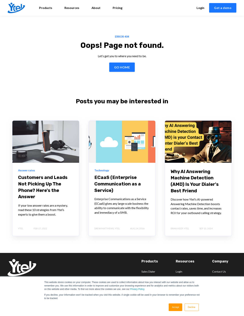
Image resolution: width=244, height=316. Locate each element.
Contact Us (219, 271)
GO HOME (122, 67)
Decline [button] (191, 307)
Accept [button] (175, 307)
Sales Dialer (148, 271)
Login (179, 271)
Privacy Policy (137, 289)
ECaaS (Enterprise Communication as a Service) (117, 184)
